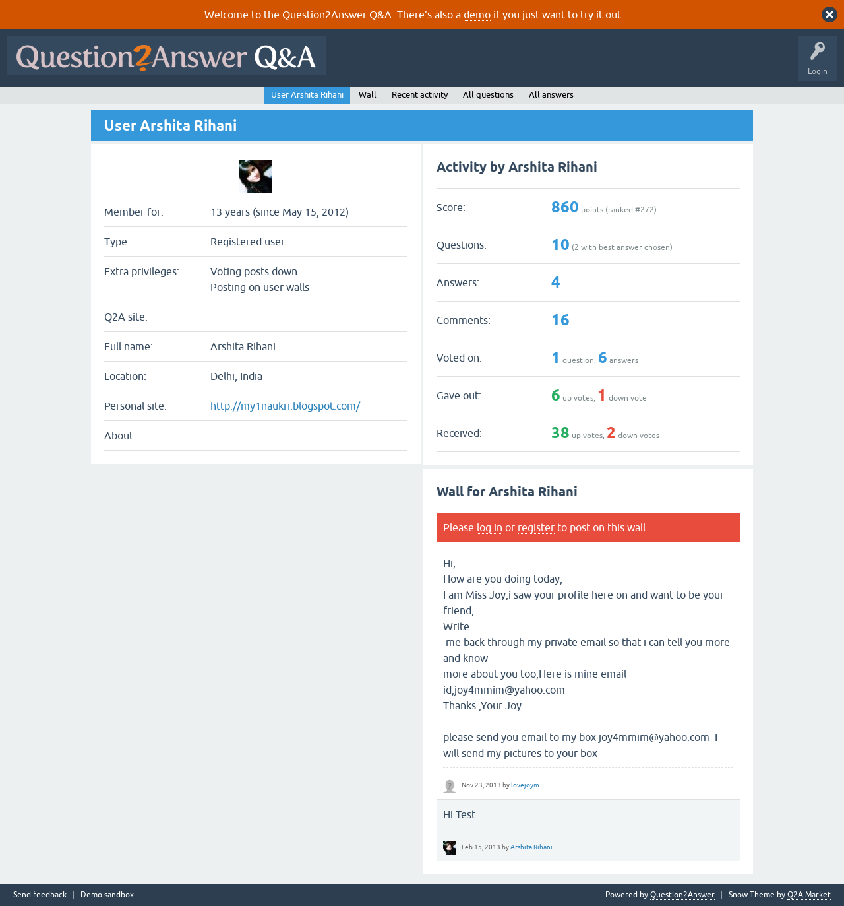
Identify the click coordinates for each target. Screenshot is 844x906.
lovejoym (525, 785)
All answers (551, 95)
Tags (554, 64)
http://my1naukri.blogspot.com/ (285, 406)
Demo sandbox (107, 895)
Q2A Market (809, 894)
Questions (407, 64)
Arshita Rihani (531, 847)
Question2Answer (682, 894)
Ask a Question (651, 64)
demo (477, 14)
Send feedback (40, 895)
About (739, 64)
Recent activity (420, 95)
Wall (368, 95)
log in (489, 527)
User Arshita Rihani (307, 95)
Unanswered (504, 64)
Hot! (453, 64)
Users (595, 64)
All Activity (355, 64)
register (536, 527)
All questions (488, 95)
